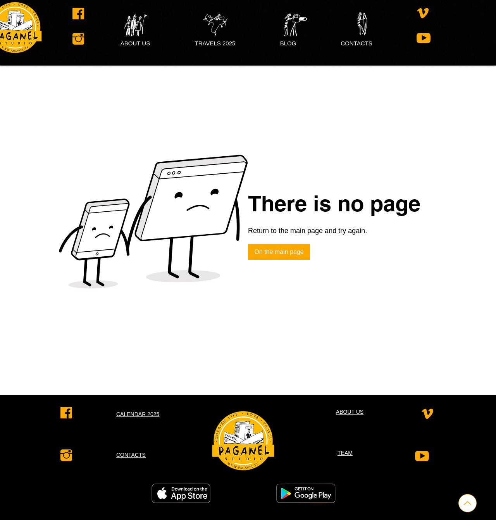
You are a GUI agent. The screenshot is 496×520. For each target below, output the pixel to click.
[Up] (467, 503)
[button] (288, 43)
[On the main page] (279, 252)
